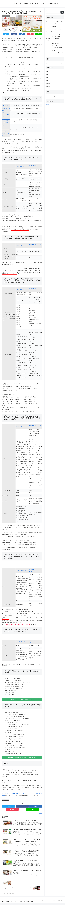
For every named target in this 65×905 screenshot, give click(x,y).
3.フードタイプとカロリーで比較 (6, 115)
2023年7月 (48, 71)
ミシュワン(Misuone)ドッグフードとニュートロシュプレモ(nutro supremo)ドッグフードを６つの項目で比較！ (54, 37)
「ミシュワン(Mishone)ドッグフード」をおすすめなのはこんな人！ (19, 89)
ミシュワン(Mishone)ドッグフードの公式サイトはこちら (22, 700)
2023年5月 (48, 77)
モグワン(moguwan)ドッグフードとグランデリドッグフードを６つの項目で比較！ (54, 52)
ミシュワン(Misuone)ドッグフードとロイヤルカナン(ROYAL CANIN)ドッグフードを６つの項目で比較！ (54, 45)
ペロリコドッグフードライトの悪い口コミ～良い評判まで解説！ (54, 22)
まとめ (6, 93)
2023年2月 (48, 86)
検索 (47, 10)
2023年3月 (48, 83)
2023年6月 (48, 74)
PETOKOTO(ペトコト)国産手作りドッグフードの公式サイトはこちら (22, 759)
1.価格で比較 (5, 106)
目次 (21, 62)
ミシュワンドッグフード (21, 167)
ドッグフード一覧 (5, 801)
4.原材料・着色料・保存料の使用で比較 (6, 121)
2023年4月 (48, 80)
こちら (47, 104)
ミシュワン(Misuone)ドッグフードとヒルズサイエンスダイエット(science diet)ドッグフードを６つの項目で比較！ (54, 29)
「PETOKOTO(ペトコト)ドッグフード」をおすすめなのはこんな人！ (19, 91)
